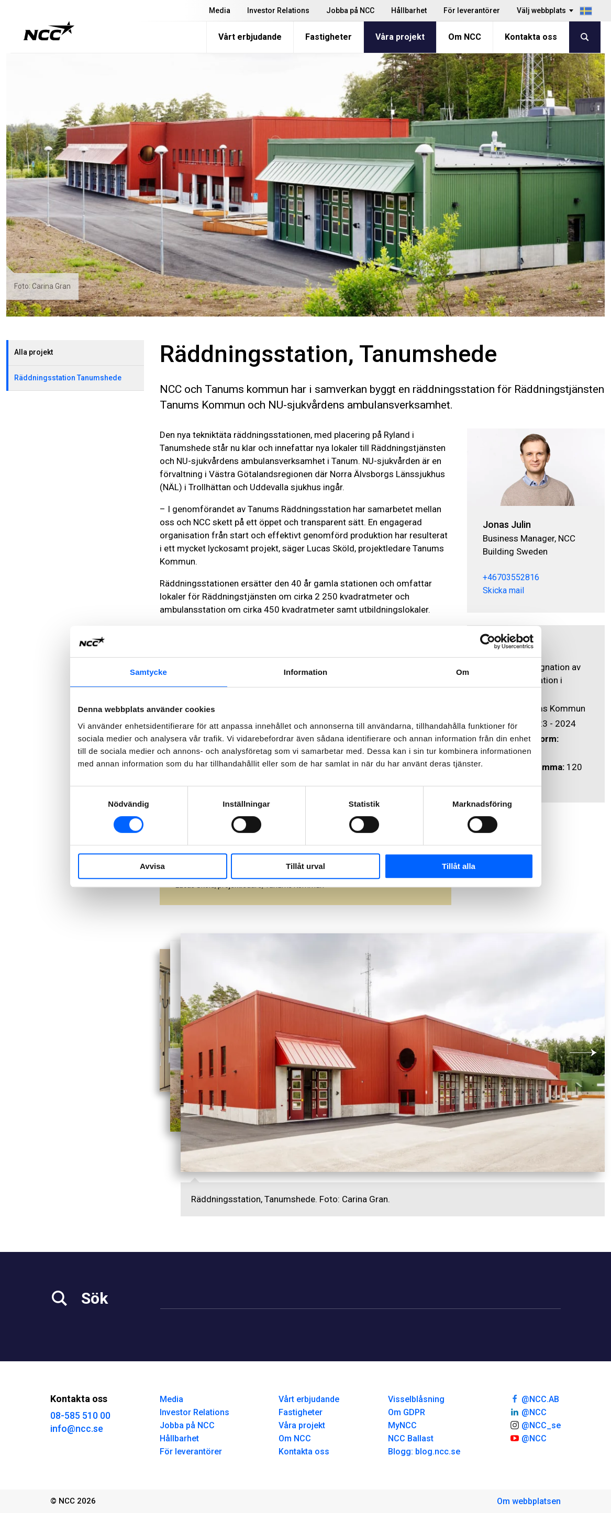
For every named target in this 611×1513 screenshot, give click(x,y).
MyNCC (402, 1425)
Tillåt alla (458, 866)
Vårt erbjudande (250, 37)
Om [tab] (462, 672)
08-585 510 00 (80, 1415)
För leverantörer (471, 10)
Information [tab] (306, 672)
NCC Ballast (411, 1438)
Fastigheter (328, 37)
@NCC (528, 1411)
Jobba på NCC (350, 10)
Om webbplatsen (529, 1501)
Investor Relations (278, 10)
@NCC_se (535, 1424)
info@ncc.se (76, 1428)
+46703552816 (511, 577)
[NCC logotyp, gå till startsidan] (48, 30)
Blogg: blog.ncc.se (424, 1451)
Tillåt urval (305, 866)
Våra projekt (400, 37)
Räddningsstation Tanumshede (67, 378)
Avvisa (152, 866)
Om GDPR (406, 1412)
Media (219, 10)
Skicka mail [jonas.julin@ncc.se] (503, 590)
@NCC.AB (534, 1398)
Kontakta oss (531, 37)
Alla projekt (33, 352)
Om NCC (464, 37)
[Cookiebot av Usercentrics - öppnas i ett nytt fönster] (488, 641)
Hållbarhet (409, 10)
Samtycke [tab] (148, 672)
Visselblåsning (416, 1399)
